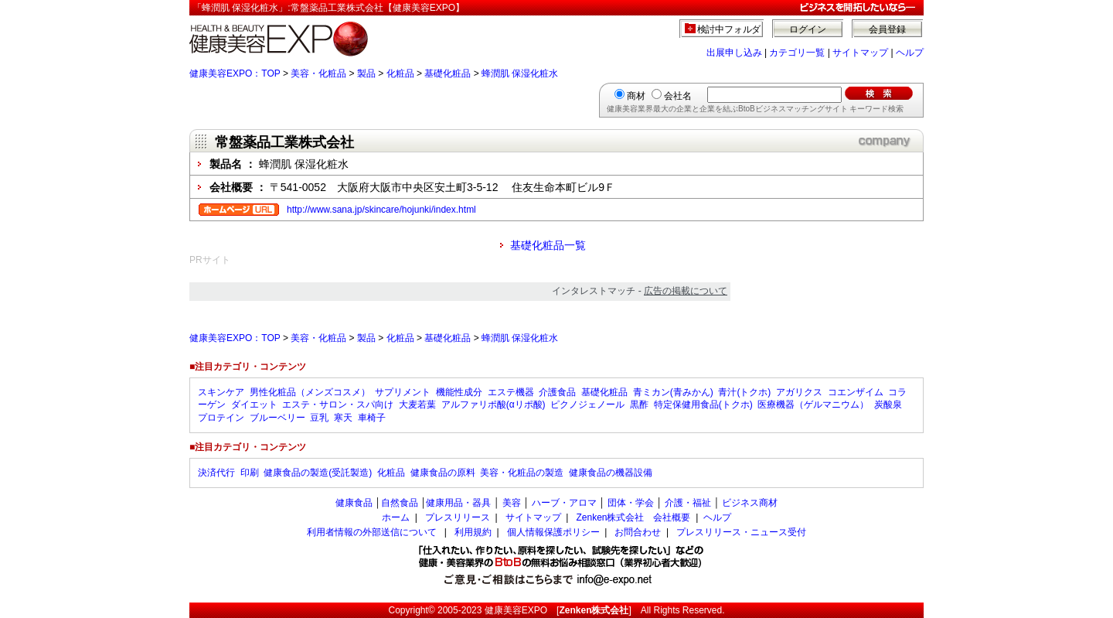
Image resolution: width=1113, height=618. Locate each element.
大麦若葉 (417, 404)
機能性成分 (459, 392)
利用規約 (473, 532)
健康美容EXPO (516, 610)
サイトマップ (860, 52)
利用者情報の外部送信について (372, 532)
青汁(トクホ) (744, 392)
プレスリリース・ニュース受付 (741, 532)
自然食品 (399, 502)
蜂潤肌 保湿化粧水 (520, 73)
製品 (366, 73)
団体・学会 (631, 502)
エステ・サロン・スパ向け (337, 404)
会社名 (678, 95)
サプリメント (403, 392)
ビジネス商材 (750, 502)
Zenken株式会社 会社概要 (633, 517)
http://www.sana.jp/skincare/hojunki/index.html (381, 209)
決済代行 (216, 472)
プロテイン (221, 417)
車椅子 (372, 417)
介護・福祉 (688, 502)
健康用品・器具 (458, 502)
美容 (511, 502)
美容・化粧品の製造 (521, 472)
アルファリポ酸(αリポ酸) (493, 404)
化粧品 (400, 73)
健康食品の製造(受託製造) (318, 472)
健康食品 (354, 502)
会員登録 (887, 29)
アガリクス (799, 392)
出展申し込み (734, 52)
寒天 (343, 417)
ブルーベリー (277, 417)
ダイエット (254, 404)
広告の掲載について (685, 290)
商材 (636, 95)
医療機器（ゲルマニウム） (813, 404)
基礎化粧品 (447, 73)
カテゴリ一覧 (797, 52)
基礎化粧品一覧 (548, 245)
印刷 (249, 472)
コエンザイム (855, 392)
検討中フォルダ (729, 29)
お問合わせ (637, 532)
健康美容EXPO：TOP (235, 73)
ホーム (396, 517)
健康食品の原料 (442, 472)
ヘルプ (910, 52)
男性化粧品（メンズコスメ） (310, 392)
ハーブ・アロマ (564, 502)
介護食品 (557, 392)
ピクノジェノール (587, 404)
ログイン (807, 29)
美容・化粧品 (318, 73)
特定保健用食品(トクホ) (703, 404)
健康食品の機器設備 (610, 472)
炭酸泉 (888, 404)
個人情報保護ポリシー (553, 532)
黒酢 (639, 404)
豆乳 (319, 417)
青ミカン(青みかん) (673, 392)
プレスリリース (457, 517)
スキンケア (221, 392)
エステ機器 (511, 392)
